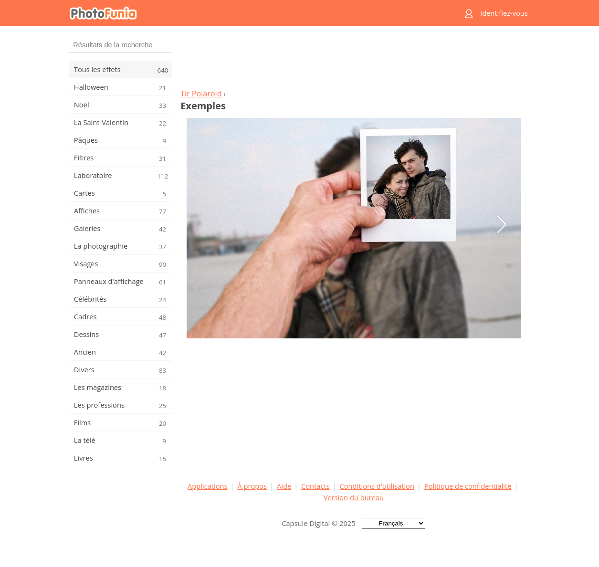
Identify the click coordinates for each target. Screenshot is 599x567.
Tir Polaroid (200, 93)
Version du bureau (354, 497)
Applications (207, 486)
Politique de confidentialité (468, 486)
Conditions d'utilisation (377, 486)
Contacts (315, 486)
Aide (284, 486)
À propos (252, 486)
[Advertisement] (353, 60)
